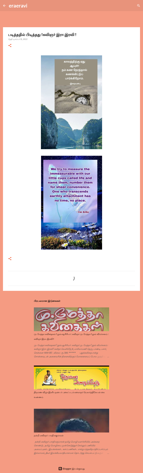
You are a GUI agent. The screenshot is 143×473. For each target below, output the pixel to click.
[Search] (32, 5)
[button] (10, 46)
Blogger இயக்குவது (71, 468)
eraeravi (18, 6)
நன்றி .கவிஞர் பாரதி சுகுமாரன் (49, 435)
